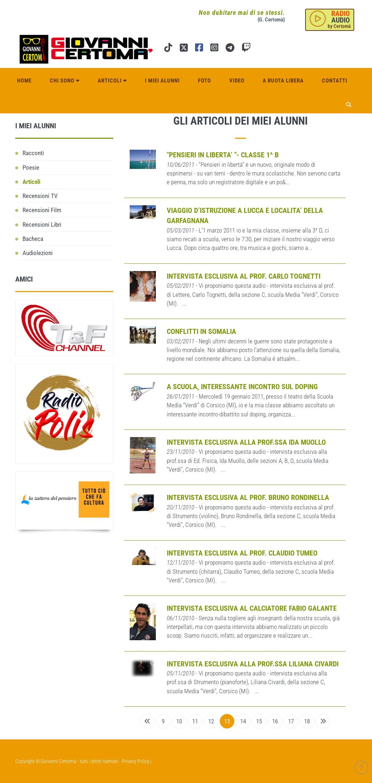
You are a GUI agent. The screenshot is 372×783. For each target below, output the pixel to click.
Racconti (33, 153)
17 (291, 721)
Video (236, 80)
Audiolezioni (38, 253)
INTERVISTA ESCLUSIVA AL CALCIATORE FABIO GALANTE (252, 608)
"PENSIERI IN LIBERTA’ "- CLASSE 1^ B (223, 154)
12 (211, 721)
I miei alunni (162, 80)
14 (243, 721)
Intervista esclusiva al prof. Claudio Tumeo (242, 553)
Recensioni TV (40, 195)
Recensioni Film (42, 210)
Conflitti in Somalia (201, 331)
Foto (204, 80)
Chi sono (65, 80)
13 (227, 721)
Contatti (334, 80)
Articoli (112, 80)
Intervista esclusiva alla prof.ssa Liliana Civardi (253, 663)
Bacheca (33, 238)
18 (307, 721)
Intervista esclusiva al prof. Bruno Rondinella (248, 497)
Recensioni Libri (42, 224)
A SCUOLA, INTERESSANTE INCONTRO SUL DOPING (242, 386)
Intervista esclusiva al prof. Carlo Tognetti (243, 276)
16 (275, 721)
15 (259, 721)
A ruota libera (283, 80)
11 (195, 721)
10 (179, 721)
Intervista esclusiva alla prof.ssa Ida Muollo (246, 442)
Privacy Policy (135, 761)
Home (24, 80)
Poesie (31, 167)
